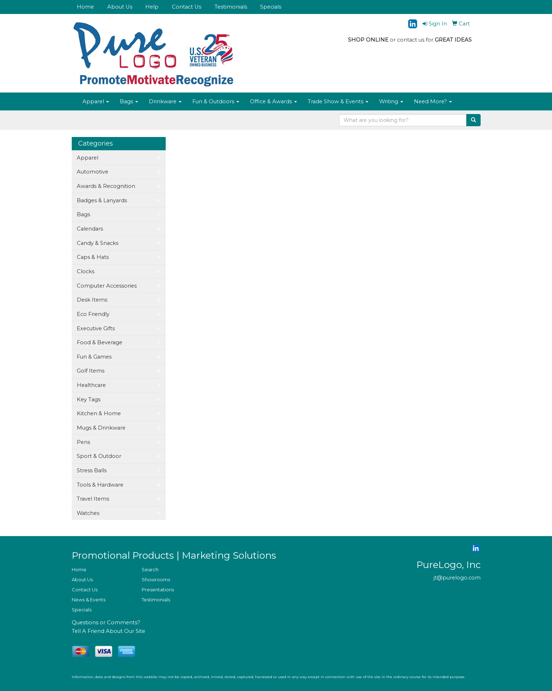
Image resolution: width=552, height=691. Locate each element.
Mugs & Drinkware (101, 428)
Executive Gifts (96, 328)
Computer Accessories (107, 286)
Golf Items (90, 371)
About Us (119, 7)
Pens (83, 442)
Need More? (433, 101)
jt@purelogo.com (457, 577)
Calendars (90, 229)
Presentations (158, 589)
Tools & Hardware (100, 485)
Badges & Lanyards (102, 200)
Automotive (92, 172)
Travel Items (93, 499)
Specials (270, 7)
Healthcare (91, 385)
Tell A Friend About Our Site (108, 631)
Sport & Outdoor (99, 456)
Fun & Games (94, 357)
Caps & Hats (93, 257)
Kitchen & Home (99, 413)
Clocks (85, 271)
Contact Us (186, 7)
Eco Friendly (93, 314)
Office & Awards (273, 101)
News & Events (88, 599)
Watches (88, 513)
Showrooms (156, 579)
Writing (391, 101)
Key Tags (88, 399)
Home (85, 7)
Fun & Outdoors (215, 101)
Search (150, 569)
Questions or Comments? (106, 622)
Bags (129, 101)
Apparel (95, 101)
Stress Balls (92, 470)
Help (152, 7)
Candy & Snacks (97, 243)
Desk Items (92, 300)
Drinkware (165, 101)
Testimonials (230, 7)
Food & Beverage (99, 342)
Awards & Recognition (106, 186)
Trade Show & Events (338, 101)
